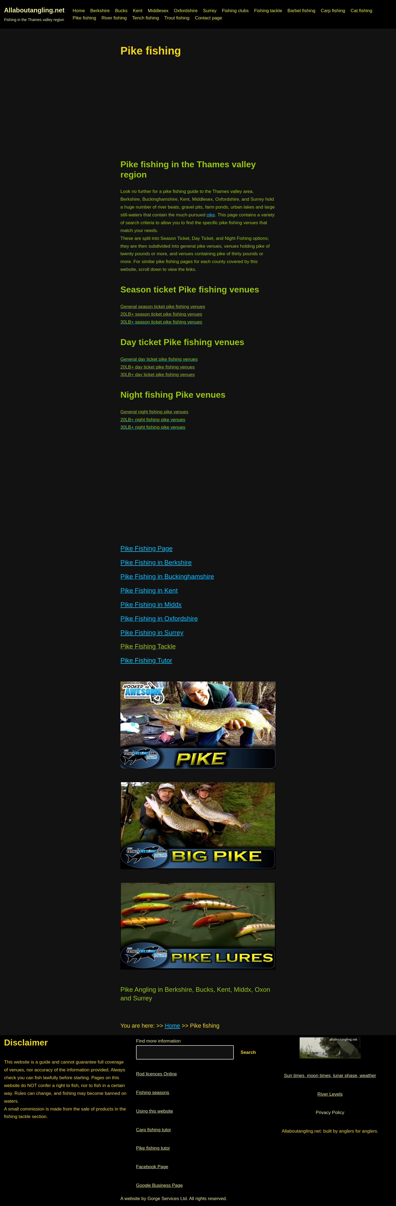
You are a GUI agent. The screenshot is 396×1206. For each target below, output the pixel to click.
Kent (137, 10)
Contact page (208, 18)
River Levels (330, 1094)
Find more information (158, 1041)
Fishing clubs (235, 10)
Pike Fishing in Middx (151, 604)
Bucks (121, 10)
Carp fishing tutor (153, 1129)
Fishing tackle (268, 10)
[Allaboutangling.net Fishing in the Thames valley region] (34, 14)
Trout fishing (176, 18)
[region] (198, 108)
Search (248, 1052)
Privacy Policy (330, 1112)
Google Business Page (159, 1185)
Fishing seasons (152, 1092)
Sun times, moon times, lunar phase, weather (330, 1075)
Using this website (154, 1111)
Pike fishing (84, 18)
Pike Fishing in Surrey (151, 632)
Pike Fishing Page (146, 548)
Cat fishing (361, 10)
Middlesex (158, 10)
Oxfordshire (186, 10)
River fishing (114, 18)
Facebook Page (152, 1166)
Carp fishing (333, 10)
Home (79, 10)
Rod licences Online (156, 1073)
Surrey (209, 10)
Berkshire (100, 10)
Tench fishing (145, 18)
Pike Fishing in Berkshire (156, 562)
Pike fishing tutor (153, 1148)
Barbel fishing (301, 10)
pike (211, 214)
